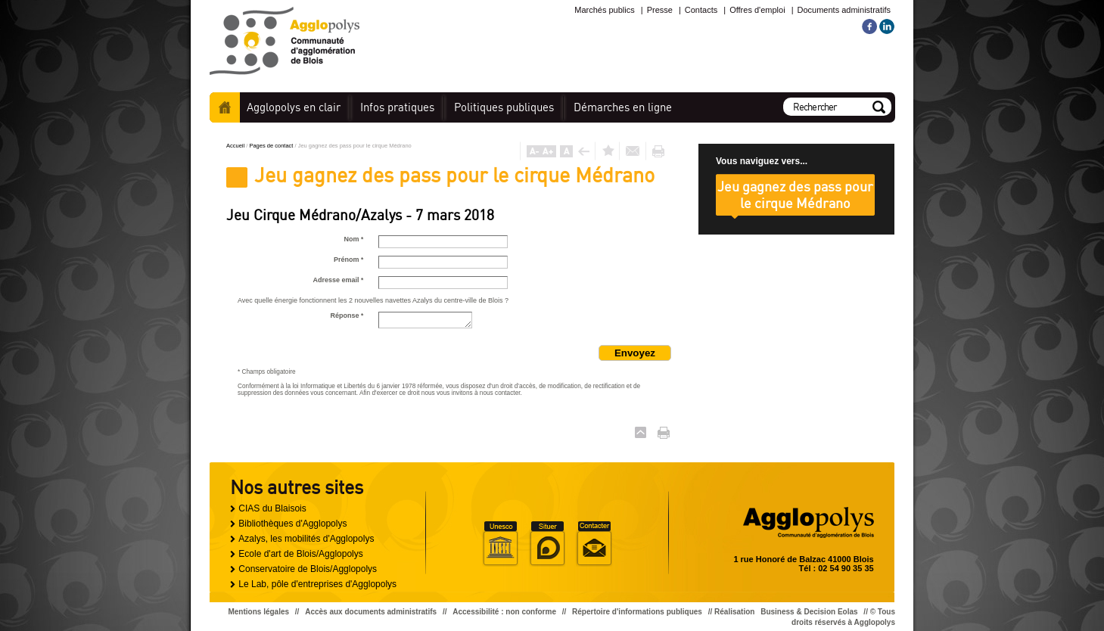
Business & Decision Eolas (808, 612)
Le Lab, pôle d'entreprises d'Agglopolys (317, 584)
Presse (660, 9)
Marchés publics (604, 9)
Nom (353, 239)
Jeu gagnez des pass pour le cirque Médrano (795, 194)
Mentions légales (258, 612)
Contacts (701, 9)
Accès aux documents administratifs (371, 612)
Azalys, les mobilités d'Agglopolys (306, 538)
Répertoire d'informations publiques (637, 612)
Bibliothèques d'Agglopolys (292, 523)
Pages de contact (271, 145)
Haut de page (640, 432)
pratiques (397, 107)
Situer (547, 544)
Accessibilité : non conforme (504, 612)
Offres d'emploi (757, 9)
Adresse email (338, 280)
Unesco (500, 544)
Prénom (348, 259)
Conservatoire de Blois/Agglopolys (307, 569)
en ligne (623, 107)
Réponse (346, 315)
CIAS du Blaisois (272, 508)
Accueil (225, 107)
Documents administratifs (844, 9)
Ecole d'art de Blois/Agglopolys (300, 554)
